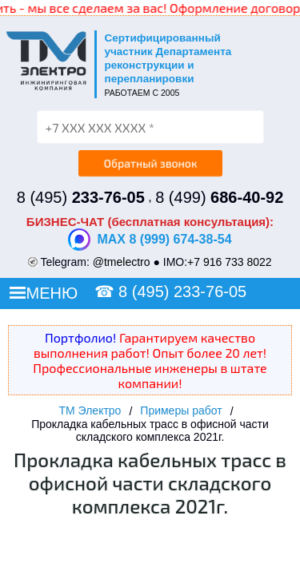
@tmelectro (121, 262)
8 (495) (81, 197)
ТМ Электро (89, 410)
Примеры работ (181, 410)
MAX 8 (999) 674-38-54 (149, 239)
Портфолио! (80, 337)
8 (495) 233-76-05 (182, 291)
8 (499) (219, 197)
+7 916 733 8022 (229, 262)
